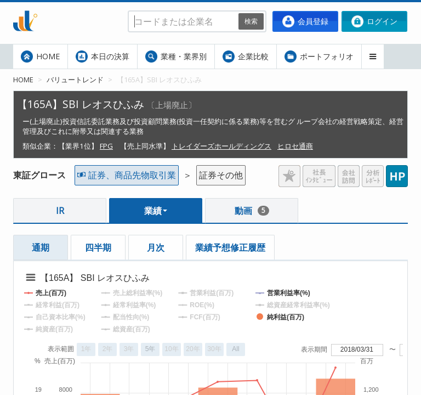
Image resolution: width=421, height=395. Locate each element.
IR (60, 211)
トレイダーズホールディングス (221, 146)
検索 (251, 21)
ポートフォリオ (319, 56)
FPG (106, 146)
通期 (40, 247)
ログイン (374, 21)
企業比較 (246, 56)
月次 (155, 247)
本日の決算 (102, 56)
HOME (40, 56)
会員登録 (305, 21)
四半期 (98, 247)
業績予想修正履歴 (230, 247)
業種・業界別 (176, 56)
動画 (252, 211)
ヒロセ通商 (295, 146)
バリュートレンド (75, 79)
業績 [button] (155, 211)
